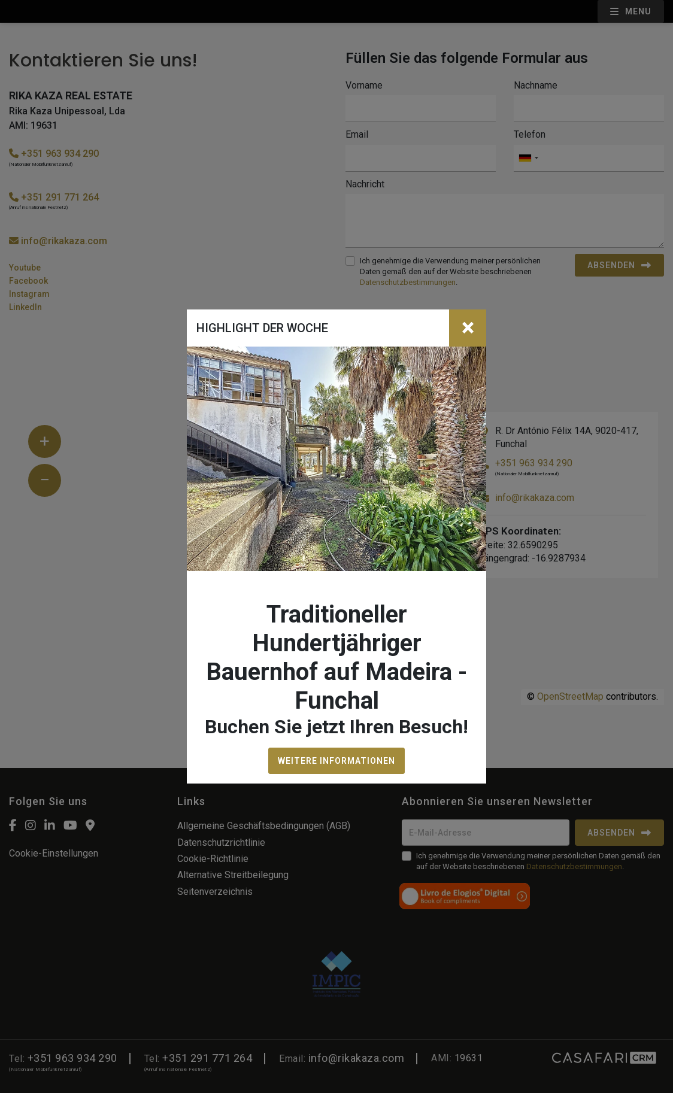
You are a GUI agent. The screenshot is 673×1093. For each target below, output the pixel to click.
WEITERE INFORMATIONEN (336, 761)
